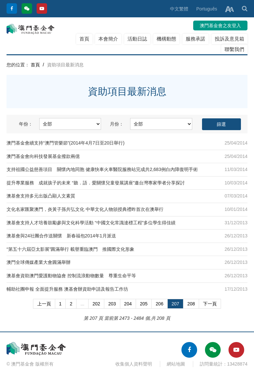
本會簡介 (108, 39)
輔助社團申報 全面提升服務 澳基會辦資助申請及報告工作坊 (67, 289)
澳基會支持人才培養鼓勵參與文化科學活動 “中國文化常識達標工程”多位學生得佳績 (91, 222)
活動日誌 (137, 39)
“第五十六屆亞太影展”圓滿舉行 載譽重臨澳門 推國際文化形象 (70, 249)
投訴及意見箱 (229, 39)
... (82, 303)
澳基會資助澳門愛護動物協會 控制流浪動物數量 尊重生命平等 (71, 275)
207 (175, 303)
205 (143, 303)
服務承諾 (195, 39)
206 (159, 303)
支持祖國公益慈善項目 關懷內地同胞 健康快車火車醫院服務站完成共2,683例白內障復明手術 (102, 169)
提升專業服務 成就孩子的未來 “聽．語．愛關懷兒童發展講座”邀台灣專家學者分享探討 (96, 182)
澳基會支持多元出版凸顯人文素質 (41, 195)
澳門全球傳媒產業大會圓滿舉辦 (39, 262)
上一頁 (44, 303)
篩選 (221, 124)
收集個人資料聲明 (133, 364)
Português (206, 8)
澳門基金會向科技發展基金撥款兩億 (43, 156)
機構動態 (166, 39)
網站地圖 (176, 364)
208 (191, 303)
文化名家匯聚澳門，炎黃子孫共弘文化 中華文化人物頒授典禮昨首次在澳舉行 (85, 209)
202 (96, 303)
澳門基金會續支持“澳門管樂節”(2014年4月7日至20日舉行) (66, 143)
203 (112, 303)
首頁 (84, 39)
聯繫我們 (234, 49)
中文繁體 (179, 8)
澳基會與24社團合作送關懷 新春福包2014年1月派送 (61, 235)
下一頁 (210, 303)
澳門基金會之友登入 (220, 25)
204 (128, 303)
